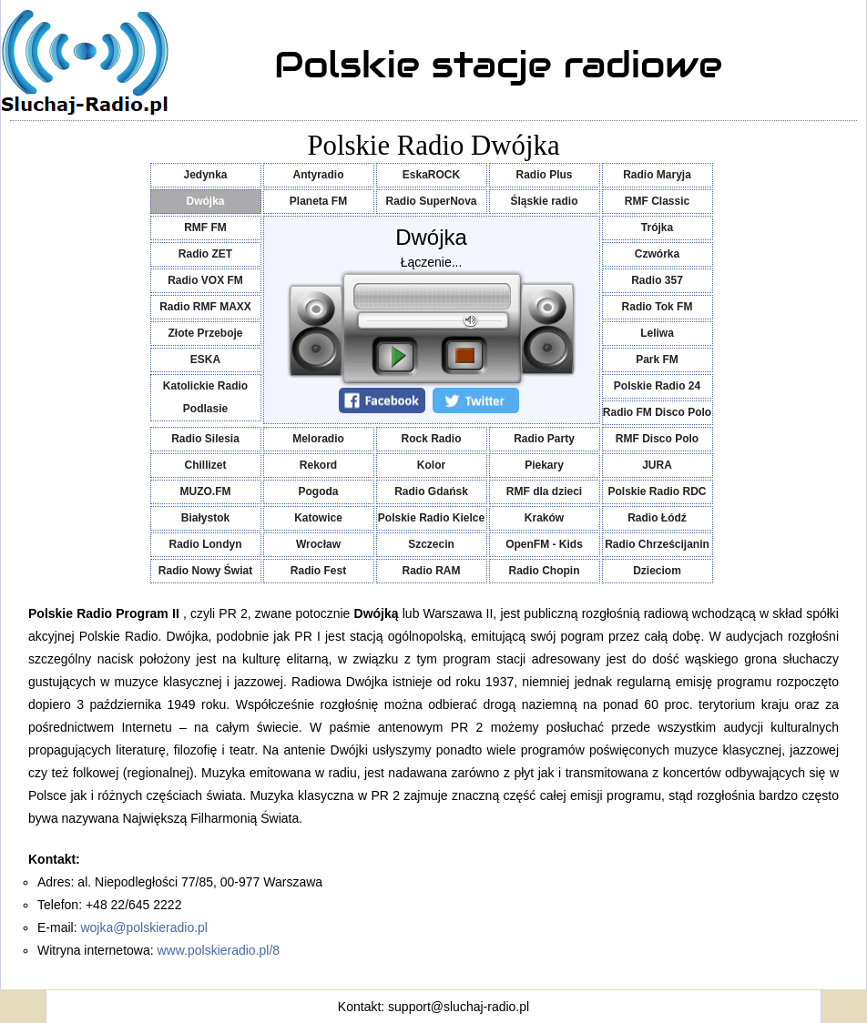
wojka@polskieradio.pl (144, 927)
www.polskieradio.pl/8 (219, 950)
